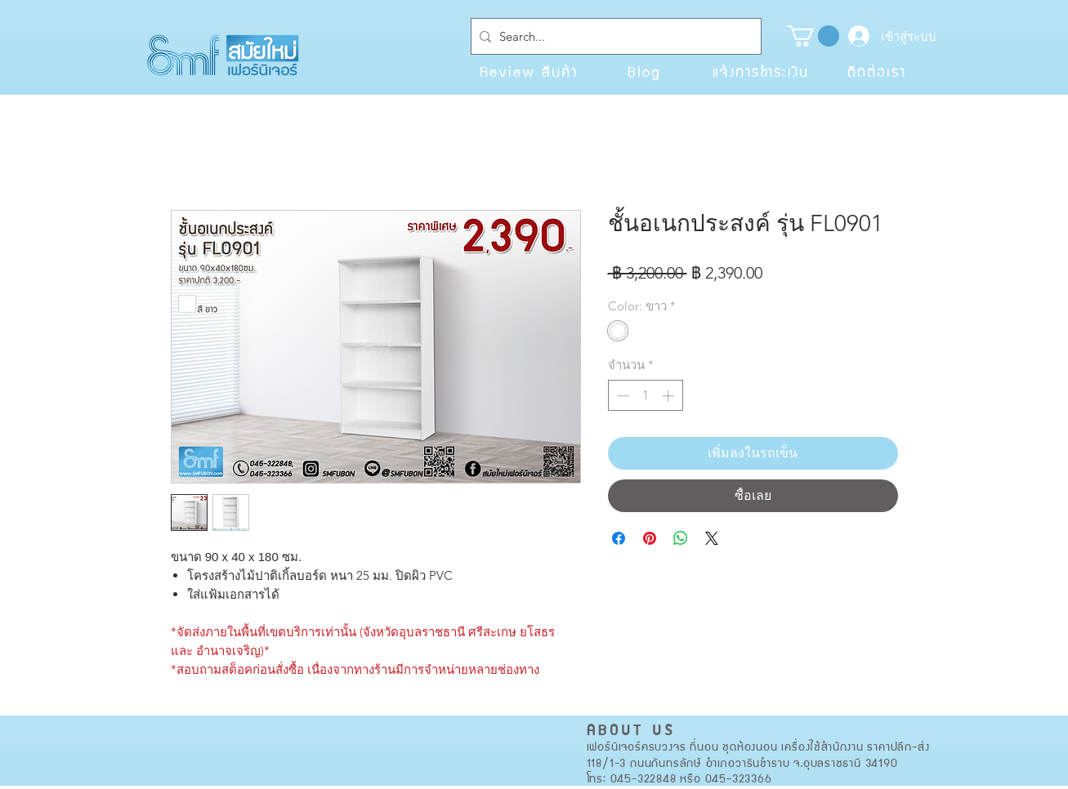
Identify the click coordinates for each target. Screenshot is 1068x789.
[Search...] (612, 36)
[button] (813, 36)
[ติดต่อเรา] (877, 71)
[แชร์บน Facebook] (618, 538)
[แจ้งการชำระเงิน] (761, 71)
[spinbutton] (645, 396)
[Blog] (645, 71)
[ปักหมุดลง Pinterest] (649, 538)
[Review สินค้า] (529, 71)
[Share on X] (712, 538)
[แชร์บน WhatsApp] (680, 538)
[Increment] (670, 396)
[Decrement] (621, 396)
